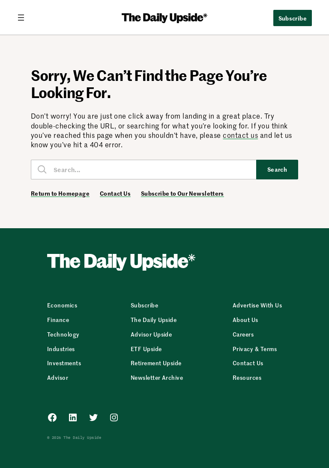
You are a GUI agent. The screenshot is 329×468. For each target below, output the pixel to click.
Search (277, 169)
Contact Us (115, 193)
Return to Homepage (60, 193)
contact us (240, 135)
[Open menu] (24, 17)
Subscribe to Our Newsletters (182, 193)
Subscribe (292, 18)
